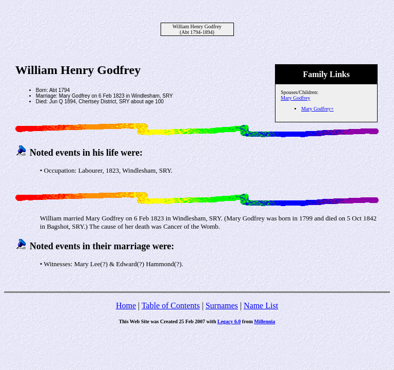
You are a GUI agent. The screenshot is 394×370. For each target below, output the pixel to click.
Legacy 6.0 (229, 321)
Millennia (264, 321)
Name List (261, 305)
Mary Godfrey (295, 98)
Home (126, 305)
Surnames (222, 305)
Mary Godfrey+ (317, 109)
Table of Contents (171, 305)
